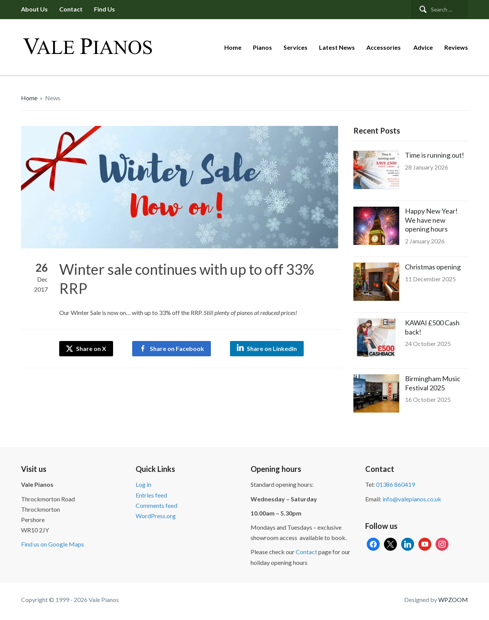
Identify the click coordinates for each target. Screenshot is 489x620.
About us (34, 9)
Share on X (86, 348)
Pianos (262, 47)
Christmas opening (433, 267)
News (52, 97)
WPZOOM (453, 599)
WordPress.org (156, 515)
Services (295, 47)
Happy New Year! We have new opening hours (431, 220)
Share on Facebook (177, 348)
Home (232, 47)
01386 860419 (395, 484)
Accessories (384, 47)
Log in (143, 484)
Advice (423, 47)
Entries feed (151, 495)
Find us (104, 9)
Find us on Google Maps (52, 544)
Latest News (337, 47)
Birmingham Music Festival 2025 (432, 383)
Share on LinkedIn (272, 348)
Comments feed (156, 505)
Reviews (456, 47)
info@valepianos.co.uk (411, 499)
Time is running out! (434, 155)
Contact (71, 9)
